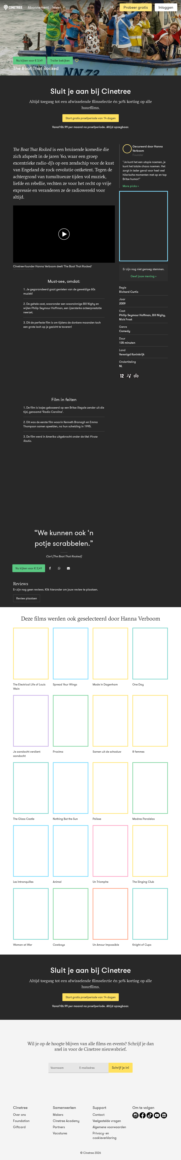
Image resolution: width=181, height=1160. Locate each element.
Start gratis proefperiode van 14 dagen (91, 118)
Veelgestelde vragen (107, 1121)
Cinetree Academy (66, 1121)
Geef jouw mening (143, 276)
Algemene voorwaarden (109, 1127)
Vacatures (60, 1133)
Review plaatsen (26, 598)
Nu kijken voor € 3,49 (29, 60)
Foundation (21, 1121)
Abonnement (38, 7)
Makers (58, 1115)
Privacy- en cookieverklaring (104, 1135)
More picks (130, 186)
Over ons (19, 1115)
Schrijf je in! (120, 1068)
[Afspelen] (90, 37)
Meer (58, 7)
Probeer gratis (136, 7)
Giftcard (19, 1127)
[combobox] (112, 7)
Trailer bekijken (60, 60)
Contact (98, 1115)
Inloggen (166, 7)
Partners (59, 1127)
